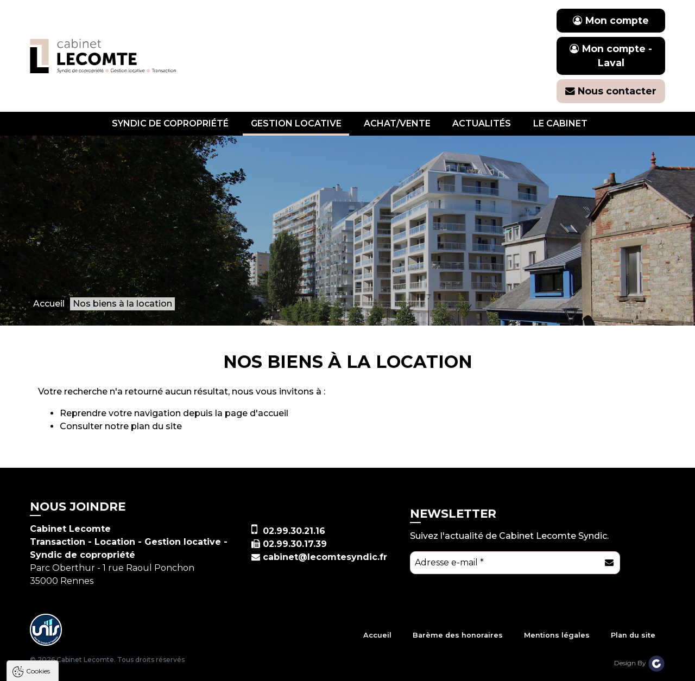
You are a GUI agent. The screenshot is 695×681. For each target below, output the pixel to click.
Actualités (481, 123)
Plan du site (633, 635)
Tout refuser (143, 668)
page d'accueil (256, 413)
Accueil (377, 635)
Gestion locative (296, 123)
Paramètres (210, 668)
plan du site (156, 426)
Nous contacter (610, 91)
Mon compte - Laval (611, 55)
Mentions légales (557, 635)
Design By (639, 663)
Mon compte (611, 20)
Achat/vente (397, 123)
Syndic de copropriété (170, 123)
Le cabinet (560, 123)
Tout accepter (74, 668)
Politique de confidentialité (64, 641)
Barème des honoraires (458, 635)
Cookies (38, 518)
